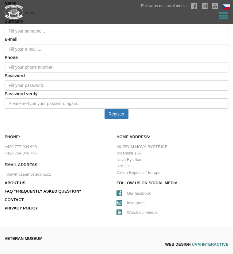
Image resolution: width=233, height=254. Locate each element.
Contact (14, 199)
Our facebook (139, 193)
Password (15, 75)
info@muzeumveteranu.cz (28, 174)
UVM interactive (210, 244)
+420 (21, 147)
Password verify (21, 93)
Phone (11, 57)
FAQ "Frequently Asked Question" (43, 191)
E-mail (11, 39)
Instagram (136, 203)
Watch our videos (142, 212)
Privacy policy (21, 208)
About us (15, 183)
